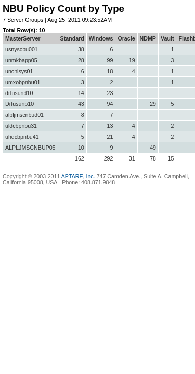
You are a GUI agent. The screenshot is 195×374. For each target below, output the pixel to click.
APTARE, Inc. (78, 176)
